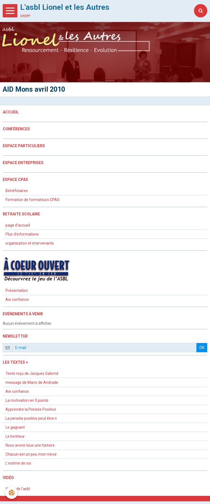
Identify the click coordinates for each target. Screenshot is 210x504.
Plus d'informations (22, 234)
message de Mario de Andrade (31, 382)
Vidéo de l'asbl (17, 489)
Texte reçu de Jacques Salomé (31, 373)
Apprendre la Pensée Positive (30, 409)
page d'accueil (17, 225)
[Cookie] (11, 493)
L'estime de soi (18, 463)
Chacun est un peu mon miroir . (31, 454)
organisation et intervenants (29, 243)
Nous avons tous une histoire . (30, 445)
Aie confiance (17, 299)
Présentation (16, 290)
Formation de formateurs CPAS (32, 199)
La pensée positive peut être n (31, 418)
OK (201, 347)
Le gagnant (15, 427)
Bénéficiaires (16, 190)
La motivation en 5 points (26, 400)
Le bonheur (15, 436)
